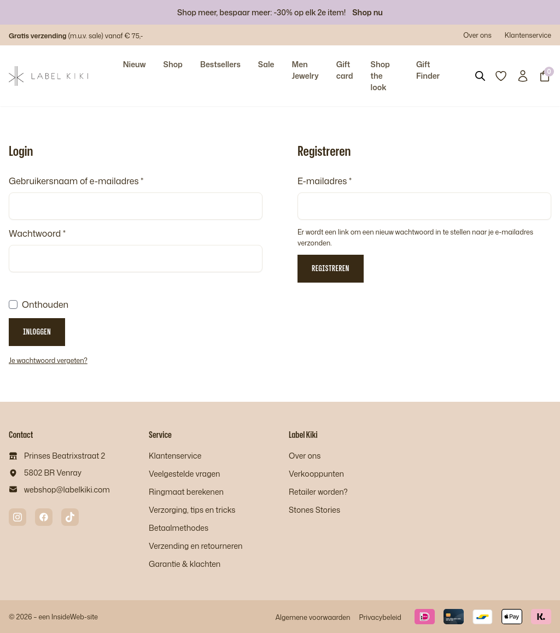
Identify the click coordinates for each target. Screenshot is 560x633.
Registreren (330, 268)
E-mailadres (325, 181)
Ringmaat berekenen (186, 492)
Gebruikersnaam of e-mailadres (76, 181)
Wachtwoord (37, 233)
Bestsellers (220, 64)
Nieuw (134, 64)
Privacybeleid (380, 617)
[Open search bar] (480, 76)
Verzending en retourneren (195, 546)
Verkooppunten (316, 473)
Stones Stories (314, 510)
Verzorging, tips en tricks (192, 510)
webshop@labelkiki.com (67, 489)
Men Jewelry (304, 70)
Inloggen (37, 331)
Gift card (344, 70)
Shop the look (380, 75)
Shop (173, 64)
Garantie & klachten (184, 564)
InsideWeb (67, 617)
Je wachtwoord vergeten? (48, 360)
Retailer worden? (318, 492)
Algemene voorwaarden (312, 617)
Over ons (477, 35)
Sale (266, 64)
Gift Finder (428, 70)
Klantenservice (528, 35)
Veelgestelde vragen (184, 473)
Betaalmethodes (178, 528)
